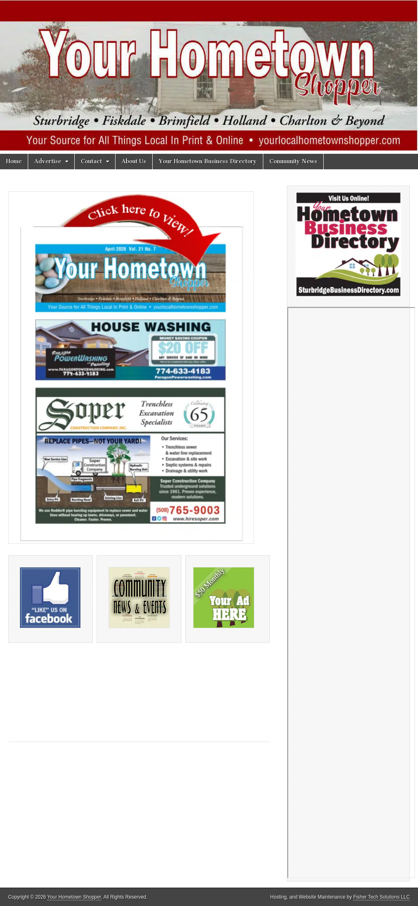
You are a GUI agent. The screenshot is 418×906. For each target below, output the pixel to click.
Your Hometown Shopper (74, 897)
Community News (293, 161)
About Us (134, 161)
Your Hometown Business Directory (208, 161)
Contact (91, 161)
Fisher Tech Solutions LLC (381, 897)
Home (14, 161)
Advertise (47, 161)
